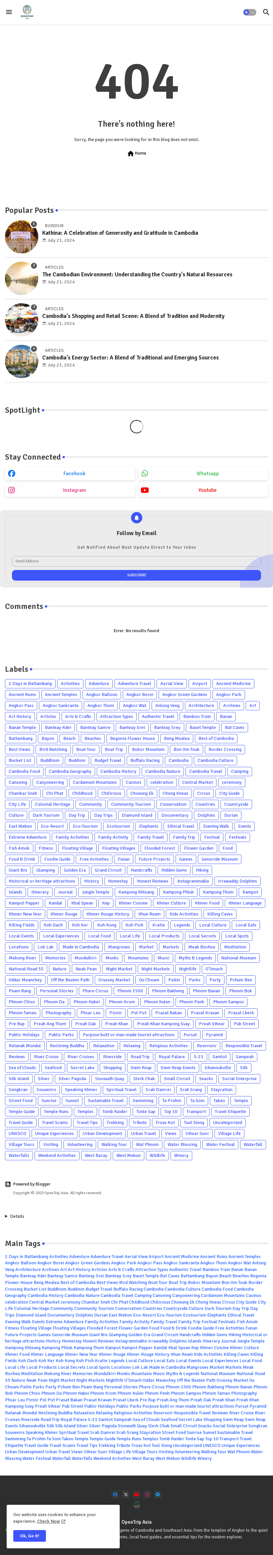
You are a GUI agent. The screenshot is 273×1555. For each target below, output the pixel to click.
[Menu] (9, 12)
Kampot (250, 892)
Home (136, 154)
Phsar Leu (90, 1013)
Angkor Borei (139, 694)
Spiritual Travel (121, 1089)
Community (90, 804)
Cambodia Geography (70, 771)
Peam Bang (20, 991)
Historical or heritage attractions (42, 881)
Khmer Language (245, 903)
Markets (171, 947)
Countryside (236, 804)
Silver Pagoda (72, 1078)
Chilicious (111, 793)
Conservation (173, 804)
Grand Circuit (108, 870)
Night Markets (155, 969)
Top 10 (171, 1111)
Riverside (112, 1057)
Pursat (190, 1035)
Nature (60, 969)
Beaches (92, 738)
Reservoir (206, 1046)
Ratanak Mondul (25, 1046)
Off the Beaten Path (70, 980)
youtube (208, 490)
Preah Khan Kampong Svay (163, 1024)
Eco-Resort (52, 826)
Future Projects (154, 859)
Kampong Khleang (136, 892)
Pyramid (214, 1035)
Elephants (148, 826)
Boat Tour (86, 749)
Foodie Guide (57, 859)
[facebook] (115, 1494)
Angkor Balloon (101, 694)
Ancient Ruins (22, 694)
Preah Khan (116, 1024)
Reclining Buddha (67, 1046)
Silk (244, 1067)
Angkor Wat (134, 705)
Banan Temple (22, 727)
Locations (19, 947)
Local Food (99, 936)
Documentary (175, 815)
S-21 (199, 1057)
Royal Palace (172, 1057)
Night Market (119, 969)
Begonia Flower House (132, 738)
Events (244, 826)
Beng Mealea (177, 738)
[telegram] (158, 1494)
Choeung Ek (142, 793)
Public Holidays (24, 1035)
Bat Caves (234, 727)
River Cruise (46, 1057)
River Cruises (81, 1057)
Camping (239, 771)
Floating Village (77, 848)
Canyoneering (50, 782)
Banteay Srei (132, 727)
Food (227, 848)
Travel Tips (87, 1122)
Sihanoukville (218, 1067)
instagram (74, 490)
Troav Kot (165, 1122)
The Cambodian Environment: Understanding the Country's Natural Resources (137, 274)
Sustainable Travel (106, 1100)
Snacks (206, 1078)
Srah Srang (191, 1089)
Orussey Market (114, 980)
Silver (44, 1078)
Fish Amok (19, 848)
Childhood (82, 793)
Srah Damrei (158, 1089)
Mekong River (22, 958)
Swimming (143, 1100)
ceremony (232, 782)
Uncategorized (227, 1122)
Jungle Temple (95, 892)
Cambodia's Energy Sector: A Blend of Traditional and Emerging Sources (130, 357)
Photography (58, 1013)
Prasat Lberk (241, 1013)
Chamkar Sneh (23, 793)
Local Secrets (202, 936)
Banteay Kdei (58, 727)
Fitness (46, 848)
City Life (17, 804)
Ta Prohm (171, 1100)
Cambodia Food (24, 771)
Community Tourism (131, 804)
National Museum (238, 958)
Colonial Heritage (52, 804)
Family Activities (72, 837)
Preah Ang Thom (50, 1024)
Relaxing (131, 1046)
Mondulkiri (85, 958)
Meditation (235, 947)
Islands (15, 892)
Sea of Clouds (22, 1067)
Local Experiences (61, 936)
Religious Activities (168, 1046)
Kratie (158, 925)
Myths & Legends (195, 958)
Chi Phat (54, 793)
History (91, 881)
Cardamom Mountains (95, 782)
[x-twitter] (126, 1494)
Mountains (138, 958)
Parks (195, 980)
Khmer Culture (171, 903)
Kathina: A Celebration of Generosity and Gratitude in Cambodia (120, 232)
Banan (226, 716)
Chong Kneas (175, 793)
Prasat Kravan (205, 1013)
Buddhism (50, 760)
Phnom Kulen (157, 1002)
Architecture (201, 705)
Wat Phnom (147, 1144)
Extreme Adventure (28, 837)
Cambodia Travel (205, 771)
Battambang (21, 738)
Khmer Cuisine (133, 903)
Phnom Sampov (228, 1002)
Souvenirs (46, 1089)
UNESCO (17, 1133)
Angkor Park (228, 694)
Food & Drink (22, 859)
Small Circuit (177, 1078)
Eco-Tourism (85, 826)
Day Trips (103, 815)
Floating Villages (118, 848)
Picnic (115, 1013)
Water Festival (220, 1144)
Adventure (99, 683)
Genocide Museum (220, 859)
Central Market (197, 782)
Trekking (115, 1122)
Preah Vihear (212, 1024)
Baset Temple (203, 727)
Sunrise (49, 1100)
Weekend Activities (57, 1155)
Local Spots (237, 936)
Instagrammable (193, 881)
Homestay (118, 881)
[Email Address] (136, 561)
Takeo (219, 1100)
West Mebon (128, 1155)
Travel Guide (21, 1122)
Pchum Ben (241, 980)
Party (215, 980)
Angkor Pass (21, 705)
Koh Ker (80, 925)
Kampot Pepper (24, 903)
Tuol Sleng (194, 1122)
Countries (205, 804)
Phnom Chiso (22, 1002)
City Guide (229, 793)
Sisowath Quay (109, 1078)
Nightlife (188, 969)
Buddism (76, 760)
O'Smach (214, 969)
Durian (231, 815)
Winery (181, 1155)
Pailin (174, 980)
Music (164, 958)
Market (146, 947)
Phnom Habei (86, 1002)
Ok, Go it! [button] (29, 1536)
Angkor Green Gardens (184, 694)
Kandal (55, 903)
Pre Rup (17, 1024)
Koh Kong (106, 925)
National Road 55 (26, 969)
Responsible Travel (243, 1046)
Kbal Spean (82, 903)
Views (171, 1133)
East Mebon (20, 826)
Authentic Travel (158, 716)
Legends (182, 925)
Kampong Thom (218, 892)
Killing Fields (22, 925)
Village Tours (21, 1144)
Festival (212, 837)
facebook (74, 473)
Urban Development (102, 1133)
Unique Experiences (54, 1133)
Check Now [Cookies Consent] (48, 1521)
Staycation (221, 1089)
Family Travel (150, 837)
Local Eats (245, 925)
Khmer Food (207, 903)
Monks (112, 958)
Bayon (48, 738)
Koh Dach (53, 925)
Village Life (229, 1133)
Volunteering (79, 1144)
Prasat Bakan (168, 1013)
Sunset (72, 1100)
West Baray (96, 1155)
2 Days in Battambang (30, 683)
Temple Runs (56, 1111)
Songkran (18, 1089)
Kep (106, 903)
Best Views (19, 749)
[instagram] (147, 1494)
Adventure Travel (134, 683)
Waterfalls (19, 1155)
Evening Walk (216, 826)
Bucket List (20, 760)
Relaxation (103, 1046)
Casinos (133, 782)
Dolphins (206, 815)
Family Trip (184, 837)
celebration (161, 782)
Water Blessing (182, 1144)
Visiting (50, 1144)
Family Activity (113, 837)
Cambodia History (118, 771)
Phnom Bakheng (168, 991)
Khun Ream (149, 914)
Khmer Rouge (64, 914)
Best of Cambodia (216, 738)
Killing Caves (220, 914)
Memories (55, 958)
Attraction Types (116, 716)
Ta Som (197, 1100)
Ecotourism (118, 826)
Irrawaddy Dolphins (237, 881)
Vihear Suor (197, 1133)
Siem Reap (141, 1067)
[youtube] (136, 1494)
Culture (16, 815)
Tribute (140, 1122)
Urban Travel (143, 1133)
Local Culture (212, 925)
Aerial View (171, 683)
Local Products (164, 936)
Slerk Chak (144, 1078)
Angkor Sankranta (60, 705)
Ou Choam (149, 980)
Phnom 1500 (130, 991)
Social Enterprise (239, 1078)
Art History (20, 716)
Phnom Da (54, 1002)
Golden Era (75, 870)
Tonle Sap (145, 1111)
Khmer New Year (25, 914)
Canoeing (18, 782)
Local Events (21, 936)
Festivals (237, 837)
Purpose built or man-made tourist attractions (129, 1035)
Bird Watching (53, 749)
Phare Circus (95, 991)
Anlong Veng (167, 705)
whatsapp (208, 473)
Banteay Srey (167, 727)
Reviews (17, 1057)
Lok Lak (46, 947)
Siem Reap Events (178, 1067)
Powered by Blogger (27, 1184)
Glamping (45, 870)
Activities (70, 683)
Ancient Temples (61, 694)
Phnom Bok (240, 991)
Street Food (21, 1100)
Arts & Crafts (78, 716)
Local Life (130, 936)
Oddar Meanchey (25, 980)
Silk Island (19, 1078)
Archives (231, 705)
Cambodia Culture (215, 760)
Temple (241, 1100)
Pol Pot (138, 1013)
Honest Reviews (152, 881)
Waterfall (253, 1144)
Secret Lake (82, 1067)
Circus (203, 793)
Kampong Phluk (178, 892)
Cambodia (179, 760)
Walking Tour (114, 1144)
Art (252, 705)
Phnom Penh (191, 1002)
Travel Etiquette (230, 1111)
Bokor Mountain (148, 749)
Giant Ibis (18, 870)
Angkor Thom (100, 705)
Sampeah (245, 1057)
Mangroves (119, 947)
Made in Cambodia (81, 947)
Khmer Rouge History (107, 914)
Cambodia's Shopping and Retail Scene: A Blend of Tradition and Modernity (133, 316)
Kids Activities (184, 914)
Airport (199, 683)
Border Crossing (224, 749)
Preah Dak (85, 1024)
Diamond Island (137, 815)
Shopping (112, 1067)
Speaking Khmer (81, 1089)
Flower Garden (198, 848)
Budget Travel (107, 760)
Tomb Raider (114, 1111)
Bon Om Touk (187, 749)
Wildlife (157, 1155)
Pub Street (244, 1024)
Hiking (202, 870)
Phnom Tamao (23, 1013)
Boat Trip (114, 749)
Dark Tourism (46, 815)
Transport (196, 1111)
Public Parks (61, 1035)
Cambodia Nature (162, 771)
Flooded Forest (159, 848)
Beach (69, 738)
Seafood (53, 1067)
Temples (85, 1111)
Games (186, 859)
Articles (48, 716)
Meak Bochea (201, 947)
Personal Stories (56, 991)
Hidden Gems (174, 870)
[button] (249, 12)
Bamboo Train (197, 716)
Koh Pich (134, 925)
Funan (124, 859)
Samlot (219, 1057)
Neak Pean (86, 969)
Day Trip (76, 815)
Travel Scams (55, 1122)
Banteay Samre (95, 727)
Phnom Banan (206, 991)
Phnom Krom (122, 1002)
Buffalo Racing (145, 760)
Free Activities (94, 859)
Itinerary (40, 892)
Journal (65, 892)
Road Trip (140, 1057)
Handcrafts (141, 870)
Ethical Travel (180, 826)
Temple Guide (22, 1111)
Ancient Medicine (233, 683)
